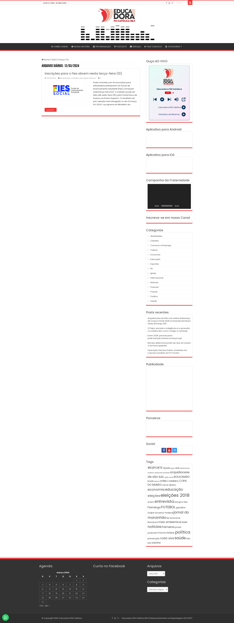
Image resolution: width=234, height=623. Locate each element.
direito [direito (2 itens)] (172, 484)
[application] (169, 196)
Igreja (153, 273)
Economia (155, 254)
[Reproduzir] (151, 205)
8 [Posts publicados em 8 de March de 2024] (76, 584)
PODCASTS (120, 46)
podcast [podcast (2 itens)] (152, 532)
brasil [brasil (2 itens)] (150, 481)
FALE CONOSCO (153, 46)
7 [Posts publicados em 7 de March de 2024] (69, 584)
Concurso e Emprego (160, 245)
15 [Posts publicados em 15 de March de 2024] (76, 589)
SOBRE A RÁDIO (59, 46)
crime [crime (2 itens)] (165, 484)
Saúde (153, 301)
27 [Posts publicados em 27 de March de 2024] (63, 597)
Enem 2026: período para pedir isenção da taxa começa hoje (165, 337)
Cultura (153, 250)
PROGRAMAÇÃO (102, 46)
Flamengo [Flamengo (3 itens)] (154, 507)
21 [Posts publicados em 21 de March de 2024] (70, 593)
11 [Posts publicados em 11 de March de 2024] (49, 589)
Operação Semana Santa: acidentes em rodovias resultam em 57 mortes (167, 351)
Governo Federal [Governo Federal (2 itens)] (164, 512)
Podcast (154, 287)
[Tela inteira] (186, 205)
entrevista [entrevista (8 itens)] (164, 501)
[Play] (162, 99)
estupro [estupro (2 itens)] (178, 501)
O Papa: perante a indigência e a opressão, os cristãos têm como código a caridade (169, 329)
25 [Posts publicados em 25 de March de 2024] (50, 597)
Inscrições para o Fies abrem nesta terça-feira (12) (83, 73)
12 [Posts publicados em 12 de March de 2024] (56, 589)
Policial (153, 291)
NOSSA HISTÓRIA (80, 46)
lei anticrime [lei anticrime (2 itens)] (173, 517)
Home (46, 59)
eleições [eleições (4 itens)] (154, 496)
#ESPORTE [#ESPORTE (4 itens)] (155, 468)
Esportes (154, 264)
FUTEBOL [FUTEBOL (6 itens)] (168, 507)
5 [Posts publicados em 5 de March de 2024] (56, 584)
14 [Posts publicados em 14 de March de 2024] (70, 589)
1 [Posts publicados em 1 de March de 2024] (76, 580)
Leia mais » (50, 110)
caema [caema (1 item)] (156, 481)
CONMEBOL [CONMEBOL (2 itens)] (173, 481)
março (61, 59)
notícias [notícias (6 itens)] (154, 526)
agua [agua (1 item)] (172, 468)
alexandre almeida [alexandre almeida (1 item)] (162, 473)
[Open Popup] (183, 99)
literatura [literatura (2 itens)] (153, 522)
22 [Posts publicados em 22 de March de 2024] (76, 593)
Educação (83, 78)
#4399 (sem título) (45, 46)
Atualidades (65, 78)
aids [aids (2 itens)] (177, 468)
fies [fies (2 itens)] (186, 501)
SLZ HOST (188, 618)
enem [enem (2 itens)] (151, 501)
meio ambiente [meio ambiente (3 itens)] (168, 522)
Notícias (92, 78)
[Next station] (155, 99)
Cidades (75, 78)
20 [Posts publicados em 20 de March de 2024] (63, 593)
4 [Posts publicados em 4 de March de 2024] (49, 584)
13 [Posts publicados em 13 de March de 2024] (63, 589)
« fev (41, 605)
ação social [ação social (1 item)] (169, 477)
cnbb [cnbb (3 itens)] (163, 481)
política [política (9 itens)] (182, 532)
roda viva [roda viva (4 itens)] (167, 538)
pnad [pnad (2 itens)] (178, 527)
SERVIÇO (135, 46)
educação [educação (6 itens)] (174, 489)
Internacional (156, 277)
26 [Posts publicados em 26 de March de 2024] (56, 597)
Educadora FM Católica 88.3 (135, 618)
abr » (47, 605)
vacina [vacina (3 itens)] (156, 542)
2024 (54, 59)
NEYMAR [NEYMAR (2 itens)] (183, 522)
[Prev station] (169, 99)
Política (154, 296)
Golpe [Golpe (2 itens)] (151, 512)
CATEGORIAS (172, 46)
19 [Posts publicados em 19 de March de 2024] (56, 593)
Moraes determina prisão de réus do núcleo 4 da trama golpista (169, 344)
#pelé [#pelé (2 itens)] (166, 468)
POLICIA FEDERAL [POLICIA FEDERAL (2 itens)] (166, 532)
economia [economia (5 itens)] (156, 489)
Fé (151, 268)
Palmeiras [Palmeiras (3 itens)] (168, 527)
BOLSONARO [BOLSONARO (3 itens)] (182, 477)
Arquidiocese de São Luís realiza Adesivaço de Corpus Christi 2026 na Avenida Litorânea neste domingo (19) (169, 321)
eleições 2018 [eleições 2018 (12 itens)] (175, 495)
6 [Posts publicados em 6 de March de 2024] (63, 584)
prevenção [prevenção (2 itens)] (154, 538)
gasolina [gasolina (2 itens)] (180, 507)
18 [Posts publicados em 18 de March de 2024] (50, 593)
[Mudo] (182, 205)
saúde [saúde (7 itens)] (180, 538)
